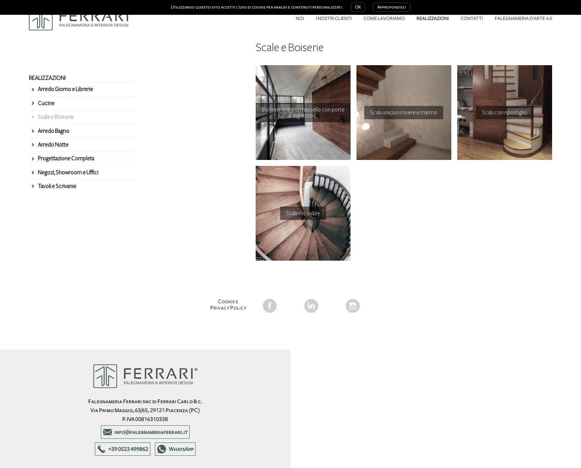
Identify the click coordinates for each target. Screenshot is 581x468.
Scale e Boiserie (56, 117)
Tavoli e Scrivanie (57, 186)
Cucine (46, 103)
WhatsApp (181, 449)
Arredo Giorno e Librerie (65, 89)
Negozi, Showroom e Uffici (68, 173)
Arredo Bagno (53, 131)
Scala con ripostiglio (504, 113)
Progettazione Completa (66, 158)
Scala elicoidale (303, 213)
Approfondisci (391, 7)
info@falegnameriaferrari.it (150, 432)
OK (358, 7)
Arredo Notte (53, 145)
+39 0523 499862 (128, 449)
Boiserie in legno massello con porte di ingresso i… (303, 112)
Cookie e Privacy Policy (228, 304)
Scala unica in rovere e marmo (403, 113)
